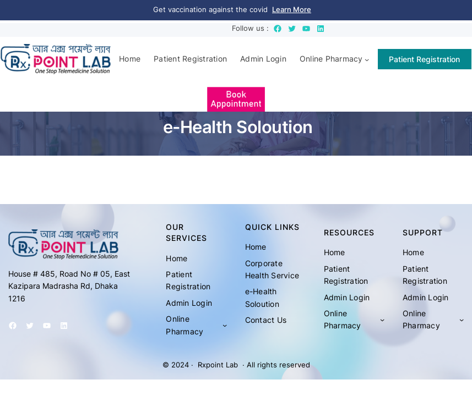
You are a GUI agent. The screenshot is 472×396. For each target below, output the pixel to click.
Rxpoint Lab (218, 365)
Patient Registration (424, 59)
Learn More (291, 10)
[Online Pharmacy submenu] (367, 59)
